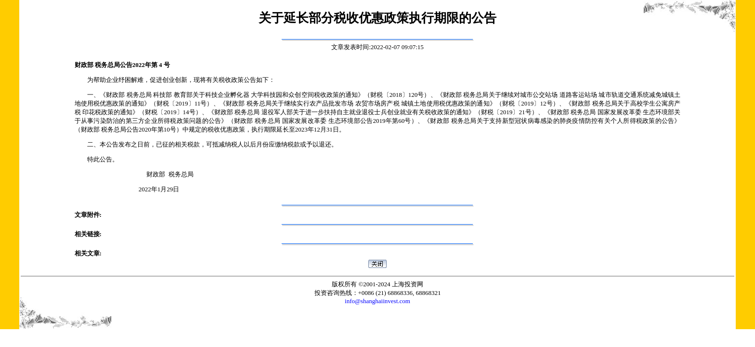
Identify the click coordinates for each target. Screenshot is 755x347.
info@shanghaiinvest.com (377, 301)
